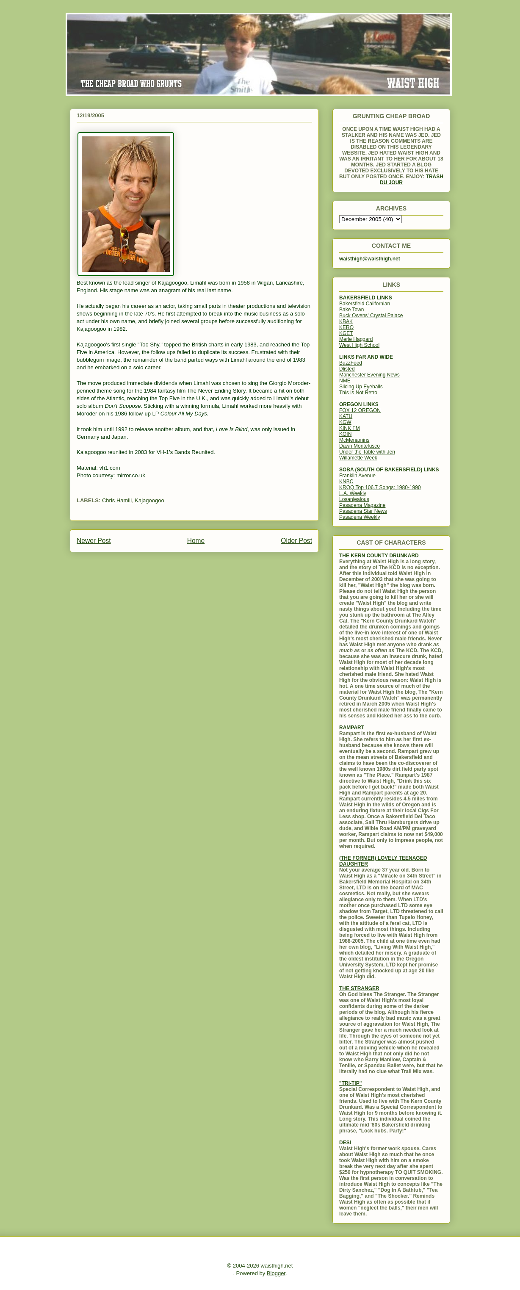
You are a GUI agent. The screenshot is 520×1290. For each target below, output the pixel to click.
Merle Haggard (356, 339)
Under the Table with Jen (367, 452)
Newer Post (94, 540)
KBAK (346, 321)
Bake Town (351, 310)
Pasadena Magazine (362, 505)
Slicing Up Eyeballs (361, 387)
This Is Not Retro (358, 393)
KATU (345, 416)
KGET (346, 333)
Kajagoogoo (149, 500)
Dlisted (347, 369)
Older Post (296, 540)
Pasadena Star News (363, 511)
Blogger (276, 1273)
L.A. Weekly (352, 493)
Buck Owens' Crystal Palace (371, 315)
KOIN (345, 434)
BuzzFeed (350, 363)
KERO (346, 327)
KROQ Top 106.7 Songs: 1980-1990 (380, 487)
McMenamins (354, 440)
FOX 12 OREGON (360, 410)
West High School (359, 345)
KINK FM (349, 428)
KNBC (346, 481)
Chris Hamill (117, 500)
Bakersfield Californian (364, 304)
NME (345, 381)
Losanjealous (354, 499)
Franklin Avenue (357, 476)
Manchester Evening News (369, 375)
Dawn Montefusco (359, 446)
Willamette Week (358, 458)
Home (196, 540)
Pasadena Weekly (359, 517)
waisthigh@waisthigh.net (369, 259)
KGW (345, 422)
